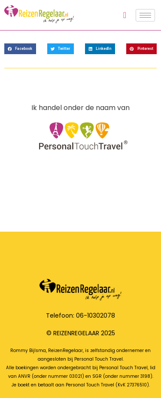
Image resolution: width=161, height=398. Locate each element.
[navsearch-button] (124, 15)
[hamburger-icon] (145, 15)
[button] (20, 48)
